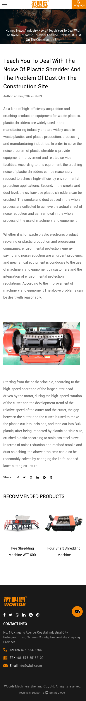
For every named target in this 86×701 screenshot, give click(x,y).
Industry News (36, 30)
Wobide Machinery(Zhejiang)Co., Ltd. (29, 686)
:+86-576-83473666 (22, 650)
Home (9, 30)
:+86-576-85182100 (23, 658)
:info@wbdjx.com (22, 665)
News (20, 30)
